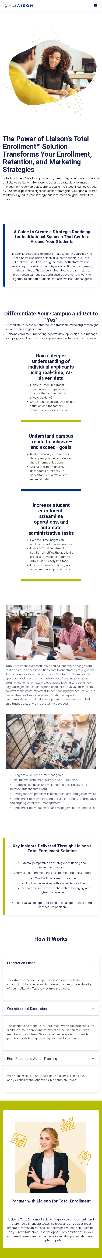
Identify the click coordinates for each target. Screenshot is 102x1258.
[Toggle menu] (95, 5)
